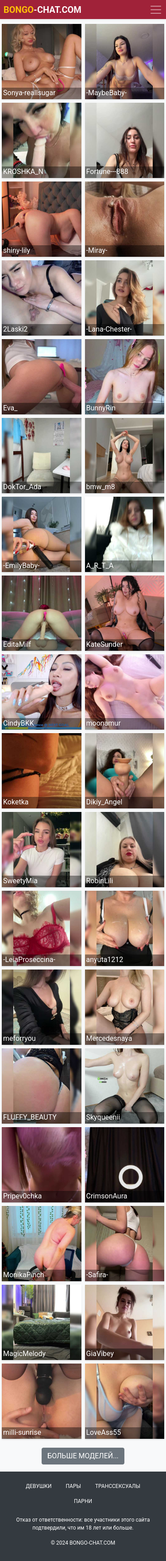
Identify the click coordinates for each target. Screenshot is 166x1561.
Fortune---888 (107, 171)
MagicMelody (24, 1353)
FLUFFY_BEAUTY (30, 1117)
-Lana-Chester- (109, 329)
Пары (73, 1486)
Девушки (38, 1486)
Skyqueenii (103, 1117)
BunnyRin (101, 408)
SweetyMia (20, 881)
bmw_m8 (100, 487)
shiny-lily (16, 250)
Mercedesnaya (109, 1038)
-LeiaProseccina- (29, 959)
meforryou (19, 1038)
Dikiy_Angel (104, 802)
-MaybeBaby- (106, 93)
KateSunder (104, 644)
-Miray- (97, 250)
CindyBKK (18, 723)
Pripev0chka (22, 1196)
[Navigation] (155, 9)
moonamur (103, 723)
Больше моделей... (83, 1456)
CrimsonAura (106, 1196)
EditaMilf (17, 644)
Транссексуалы (117, 1486)
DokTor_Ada (22, 487)
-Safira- (97, 1275)
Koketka (15, 802)
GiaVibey (100, 1353)
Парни (83, 1501)
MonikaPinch (23, 1275)
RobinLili (99, 881)
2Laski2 (15, 329)
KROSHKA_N (23, 171)
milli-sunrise (22, 1432)
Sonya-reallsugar (29, 93)
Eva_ (10, 408)
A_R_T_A (100, 565)
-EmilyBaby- (21, 565)
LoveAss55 (103, 1432)
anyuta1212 (105, 959)
